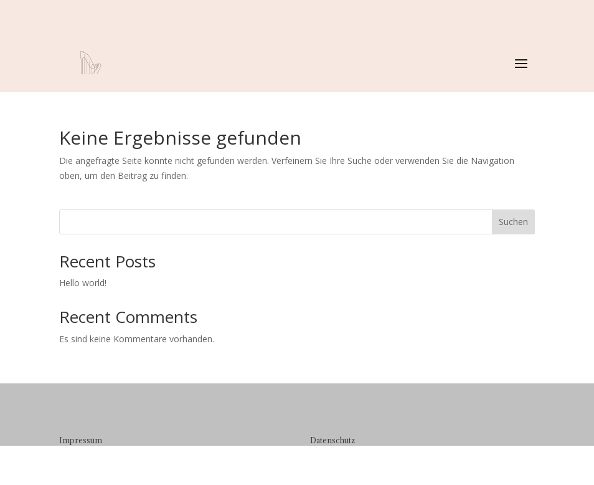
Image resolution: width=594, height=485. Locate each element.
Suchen (513, 222)
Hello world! (82, 283)
